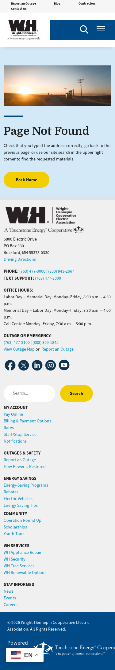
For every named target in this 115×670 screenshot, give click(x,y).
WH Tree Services (19, 566)
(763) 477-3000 (32, 271)
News (8, 591)
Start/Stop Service (20, 434)
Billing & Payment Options (27, 421)
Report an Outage (23, 4)
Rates (9, 427)
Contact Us (19, 9)
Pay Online (13, 414)
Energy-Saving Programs (26, 485)
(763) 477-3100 (17, 342)
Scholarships (15, 527)
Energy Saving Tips (21, 505)
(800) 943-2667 (61, 271)
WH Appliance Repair (22, 552)
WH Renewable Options (25, 572)
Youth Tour (14, 533)
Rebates (11, 492)
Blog (57, 4)
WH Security (14, 559)
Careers (10, 604)
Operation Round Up (22, 520)
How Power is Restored (25, 466)
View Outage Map (19, 349)
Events (10, 598)
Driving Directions (20, 259)
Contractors (87, 4)
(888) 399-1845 (46, 342)
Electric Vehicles (18, 498)
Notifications (15, 441)
